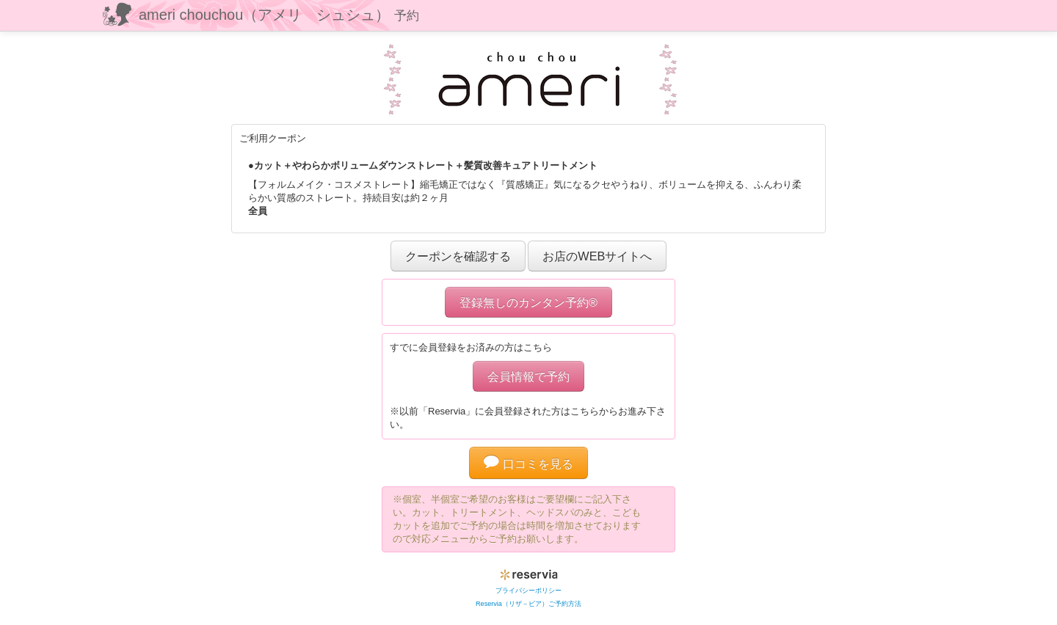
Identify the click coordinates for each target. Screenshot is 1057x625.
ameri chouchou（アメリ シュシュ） (279, 15)
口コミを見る (528, 463)
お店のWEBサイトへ (597, 256)
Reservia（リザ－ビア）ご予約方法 (528, 603)
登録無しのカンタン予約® (528, 302)
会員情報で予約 (528, 376)
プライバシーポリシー (528, 590)
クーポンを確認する (458, 256)
